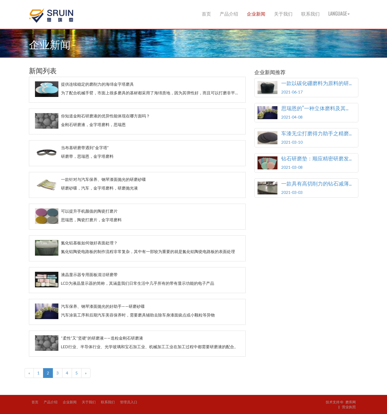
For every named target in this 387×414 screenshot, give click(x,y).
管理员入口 (128, 402)
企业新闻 (256, 13)
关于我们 (283, 13)
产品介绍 (229, 13)
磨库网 (350, 402)
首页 (206, 13)
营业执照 (349, 407)
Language (339, 13)
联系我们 (310, 13)
